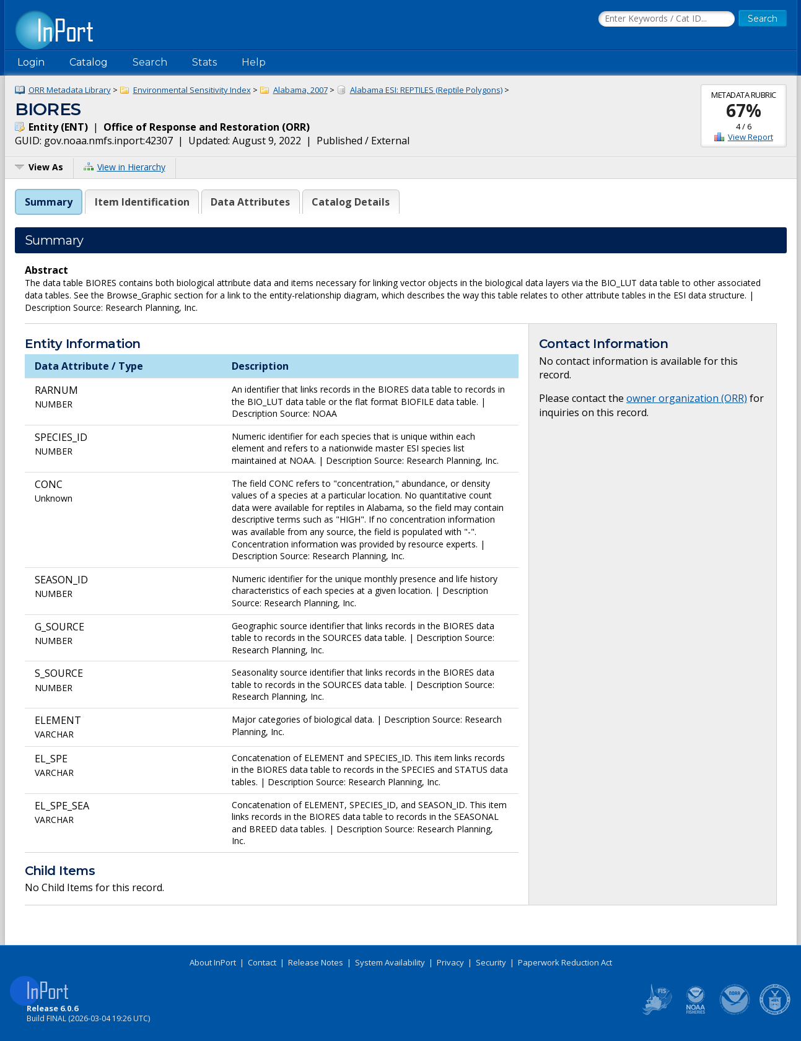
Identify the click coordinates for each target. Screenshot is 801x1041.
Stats (204, 62)
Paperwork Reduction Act (565, 962)
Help (254, 62)
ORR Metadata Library (69, 89)
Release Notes (315, 962)
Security (491, 962)
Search (150, 62)
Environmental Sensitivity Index (192, 89)
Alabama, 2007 (300, 89)
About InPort (213, 962)
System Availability (390, 962)
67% (743, 110)
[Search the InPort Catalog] (666, 19)
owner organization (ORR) (686, 398)
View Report (750, 136)
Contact (262, 962)
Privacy (450, 962)
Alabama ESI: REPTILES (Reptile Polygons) (426, 89)
